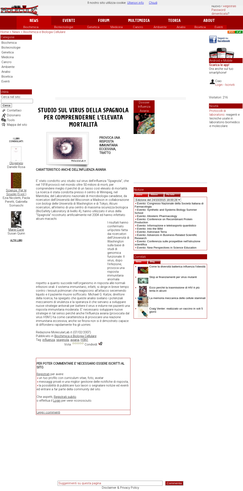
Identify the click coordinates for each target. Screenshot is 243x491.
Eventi (69, 20)
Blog (155, 261)
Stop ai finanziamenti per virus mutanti (167, 277)
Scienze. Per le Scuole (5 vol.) (16, 192)
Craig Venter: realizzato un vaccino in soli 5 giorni (170, 310)
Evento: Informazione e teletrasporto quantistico (166, 225)
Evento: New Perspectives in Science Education (167, 247)
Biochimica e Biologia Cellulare (44, 32)
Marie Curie (16, 230)
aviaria (74, 340)
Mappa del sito (17, 125)
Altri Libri (16, 240)
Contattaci (14, 110)
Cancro (138, 27)
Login (56, 400)
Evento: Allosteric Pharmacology (157, 216)
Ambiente (160, 27)
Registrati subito (65, 397)
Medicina (116, 27)
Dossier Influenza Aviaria (144, 107)
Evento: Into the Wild (150, 228)
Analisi (181, 27)
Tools (11, 120)
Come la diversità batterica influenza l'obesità (171, 266)
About (209, 20)
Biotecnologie (63, 27)
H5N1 (84, 340)
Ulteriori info (135, 3)
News (34, 20)
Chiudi (153, 3)
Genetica (93, 27)
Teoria (174, 20)
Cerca (6, 105)
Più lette (173, 194)
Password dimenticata (219, 12)
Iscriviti (230, 85)
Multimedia (139, 20)
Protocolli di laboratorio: (217, 112)
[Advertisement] (120, 66)
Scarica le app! (219, 65)
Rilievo (157, 194)
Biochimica (30, 27)
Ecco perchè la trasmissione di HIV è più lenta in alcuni (169, 289)
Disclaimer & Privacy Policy (120, 488)
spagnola (62, 340)
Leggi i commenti (48, 412)
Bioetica (200, 27)
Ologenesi (16, 163)
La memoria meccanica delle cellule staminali (171, 298)
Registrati (229, 6)
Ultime (142, 194)
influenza (48, 340)
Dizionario (14, 115)
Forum (103, 20)
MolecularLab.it (61, 332)
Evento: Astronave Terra (152, 231)
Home (4, 32)
